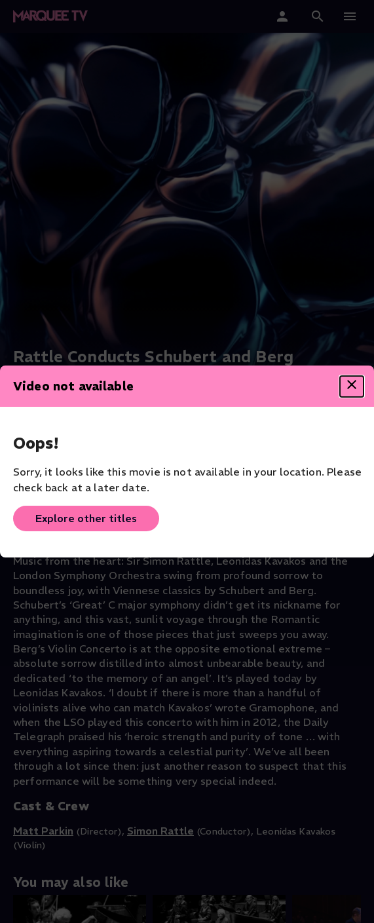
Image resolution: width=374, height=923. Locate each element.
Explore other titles (86, 518)
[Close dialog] (352, 386)
